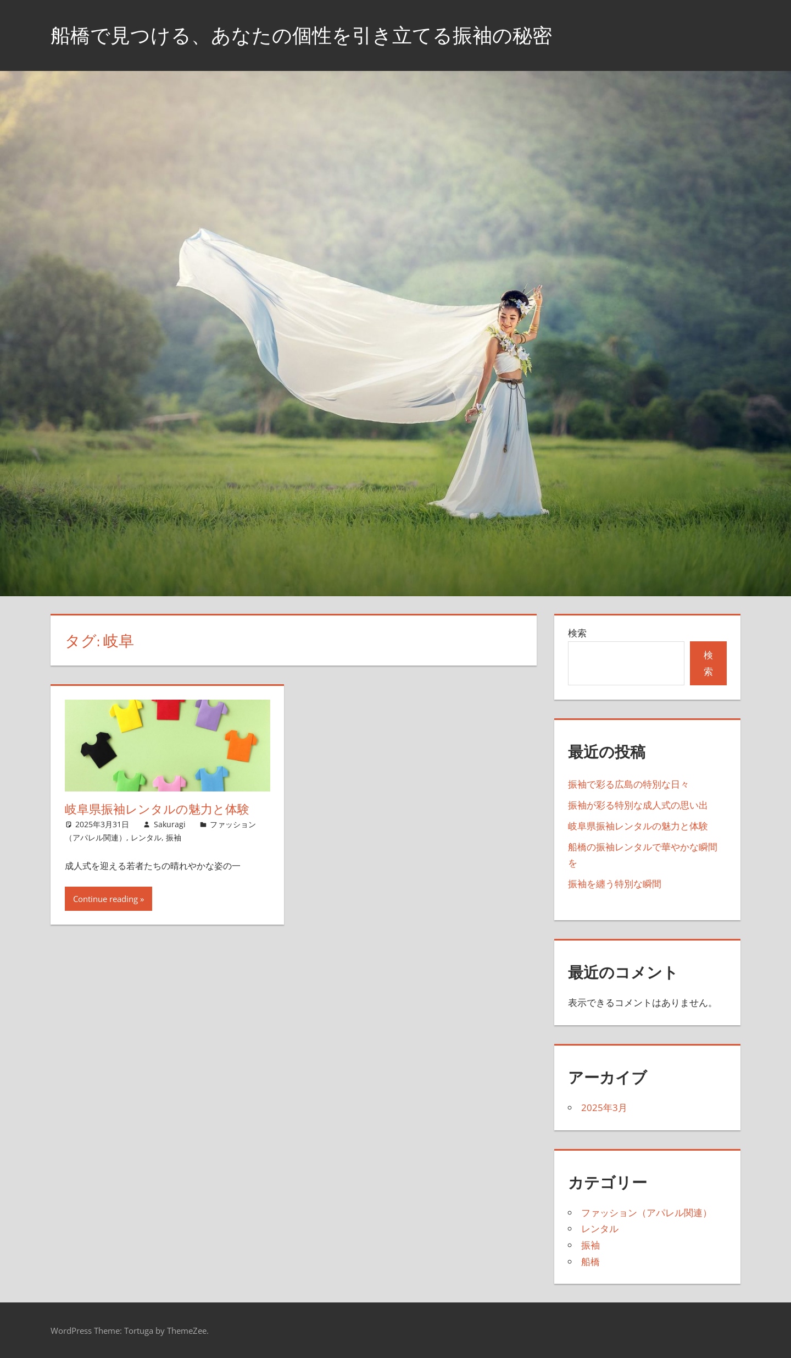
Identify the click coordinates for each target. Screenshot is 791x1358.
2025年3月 (604, 1107)
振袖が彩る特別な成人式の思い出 (638, 805)
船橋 (590, 1261)
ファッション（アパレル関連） (646, 1212)
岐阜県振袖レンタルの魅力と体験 (157, 809)
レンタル (146, 837)
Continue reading (105, 898)
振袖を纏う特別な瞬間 (614, 883)
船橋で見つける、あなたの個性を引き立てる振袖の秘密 (301, 35)
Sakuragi (170, 824)
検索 (577, 632)
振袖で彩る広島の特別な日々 (628, 784)
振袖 (173, 837)
